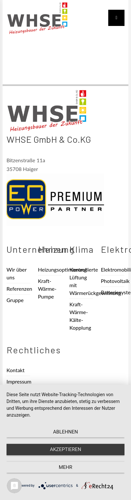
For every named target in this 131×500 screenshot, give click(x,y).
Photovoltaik (112, 281)
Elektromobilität (112, 269)
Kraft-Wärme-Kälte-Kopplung (80, 316)
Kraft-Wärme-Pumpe (47, 288)
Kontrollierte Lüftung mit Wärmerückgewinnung (81, 281)
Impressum (18, 381)
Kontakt (15, 370)
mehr (65, 467)
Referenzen (18, 289)
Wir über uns (17, 273)
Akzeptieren (65, 449)
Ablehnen (65, 432)
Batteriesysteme (112, 292)
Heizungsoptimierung (50, 269)
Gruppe (15, 300)
